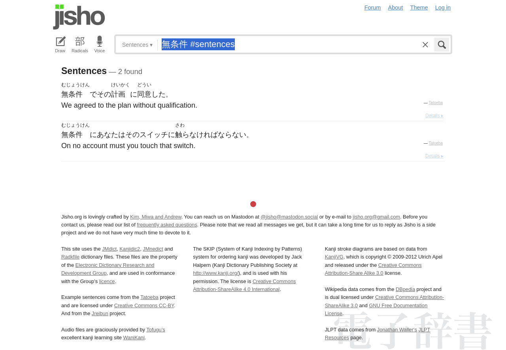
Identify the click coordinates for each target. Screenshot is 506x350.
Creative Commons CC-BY (144, 305)
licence (107, 281)
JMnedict (153, 249)
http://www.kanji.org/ (215, 273)
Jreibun (100, 313)
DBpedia (405, 289)
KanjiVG (334, 257)
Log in (443, 7)
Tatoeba (436, 103)
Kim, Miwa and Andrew (155, 217)
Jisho (79, 17)
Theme (419, 7)
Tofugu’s (155, 330)
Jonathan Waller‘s (397, 330)
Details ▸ (434, 115)
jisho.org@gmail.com (376, 217)
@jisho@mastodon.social (289, 217)
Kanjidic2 (129, 249)
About (395, 7)
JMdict (109, 249)
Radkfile (70, 257)
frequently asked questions (167, 225)
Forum (372, 7)
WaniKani (134, 337)
